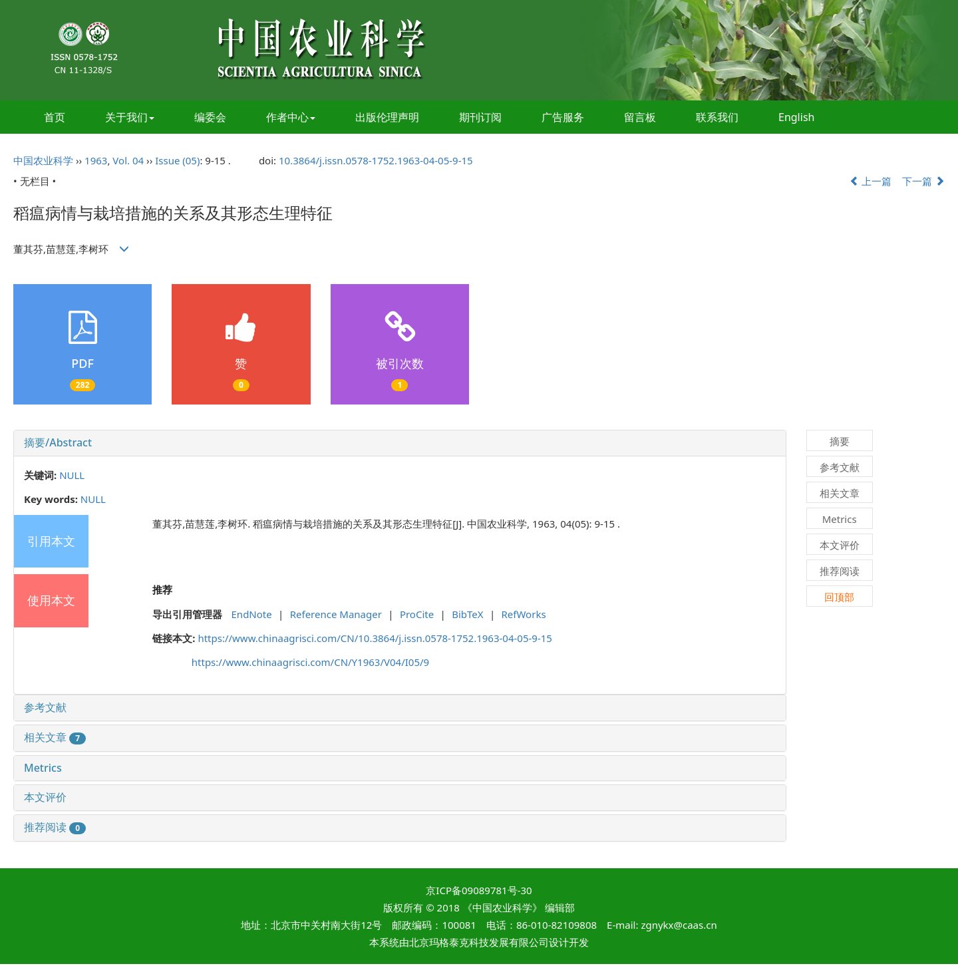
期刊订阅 (480, 117)
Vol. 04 (128, 160)
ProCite (417, 614)
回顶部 (839, 596)
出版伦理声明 (387, 117)
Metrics (43, 767)
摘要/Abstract (58, 442)
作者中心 (290, 117)
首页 (54, 117)
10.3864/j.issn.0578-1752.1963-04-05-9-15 (376, 160)
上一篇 (871, 181)
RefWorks (524, 614)
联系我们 (717, 117)
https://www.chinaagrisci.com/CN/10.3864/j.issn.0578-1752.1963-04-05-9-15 (375, 638)
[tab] (400, 443)
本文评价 (45, 797)
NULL (71, 475)
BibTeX (467, 614)
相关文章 (55, 737)
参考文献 (45, 707)
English (796, 117)
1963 (95, 160)
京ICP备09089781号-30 (479, 890)
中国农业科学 (43, 160)
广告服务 (563, 117)
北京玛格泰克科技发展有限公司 (479, 942)
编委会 (210, 117)
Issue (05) (177, 160)
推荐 (162, 589)
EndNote (252, 614)
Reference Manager (336, 614)
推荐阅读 (55, 827)
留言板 (640, 117)
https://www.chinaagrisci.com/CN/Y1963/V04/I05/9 (310, 662)
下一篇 (923, 181)
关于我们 (129, 117)
